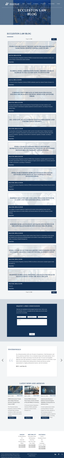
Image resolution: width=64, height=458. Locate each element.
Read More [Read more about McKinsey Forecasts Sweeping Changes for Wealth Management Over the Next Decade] (11, 288)
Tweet (21, 395)
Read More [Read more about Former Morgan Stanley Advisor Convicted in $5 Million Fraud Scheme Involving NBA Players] (11, 241)
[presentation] (26, 328)
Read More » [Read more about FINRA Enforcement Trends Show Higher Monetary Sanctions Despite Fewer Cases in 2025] (12, 417)
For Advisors (35, 3)
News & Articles (51, 3)
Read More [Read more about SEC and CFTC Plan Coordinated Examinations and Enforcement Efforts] (11, 138)
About (23, 3)
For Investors (43, 3)
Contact (58, 3)
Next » (54, 39)
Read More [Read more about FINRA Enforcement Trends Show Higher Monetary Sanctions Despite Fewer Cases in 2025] (11, 61)
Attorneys (29, 3)
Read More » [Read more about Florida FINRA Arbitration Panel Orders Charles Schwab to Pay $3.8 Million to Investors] (28, 417)
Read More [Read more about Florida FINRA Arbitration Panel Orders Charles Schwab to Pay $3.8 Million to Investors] (11, 84)
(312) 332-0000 (22, 445)
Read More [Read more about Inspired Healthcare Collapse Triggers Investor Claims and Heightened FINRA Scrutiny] (11, 215)
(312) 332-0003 (22, 446)
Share (18, 395)
